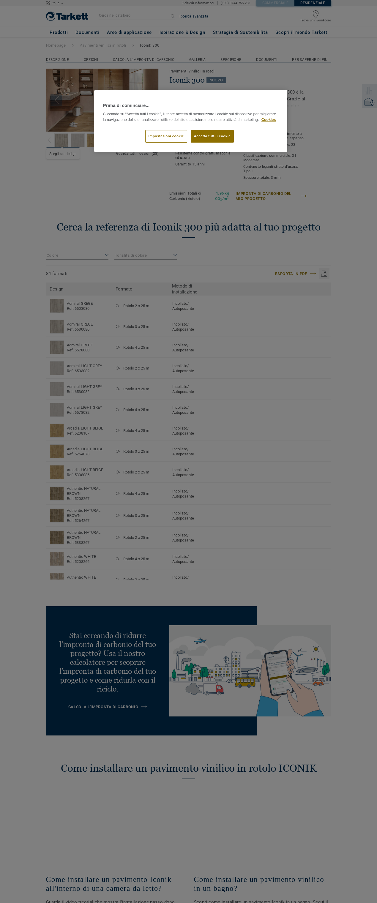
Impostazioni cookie (166, 136)
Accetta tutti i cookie (212, 136)
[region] (190, 121)
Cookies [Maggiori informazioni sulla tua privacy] (268, 120)
